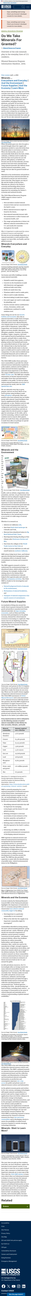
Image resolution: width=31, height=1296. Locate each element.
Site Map (4, 1237)
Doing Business (6, 1258)
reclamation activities (14, 579)
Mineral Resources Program (12, 31)
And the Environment (12, 83)
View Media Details (6, 142)
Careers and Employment (9, 1254)
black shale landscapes (18, 527)
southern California (21, 551)
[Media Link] (15, 129)
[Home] (6, 8)
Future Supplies (9, 85)
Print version (5, 75)
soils (19, 525)
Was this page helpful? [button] (16, 1294)
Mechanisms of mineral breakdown (15, 591)
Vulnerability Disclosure (8, 1251)
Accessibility (5, 1223)
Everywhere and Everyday (14, 80)
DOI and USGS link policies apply (11, 1240)
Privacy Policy (5, 1233)
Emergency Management (9, 1261)
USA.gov (4, 1247)
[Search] (23, 7)
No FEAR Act (5, 1244)
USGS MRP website (17, 1174)
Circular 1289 (9, 374)
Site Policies (5, 1230)
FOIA (2, 1226)
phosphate (8, 395)
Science (6, 1206)
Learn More (18, 88)
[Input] (19, 7)
